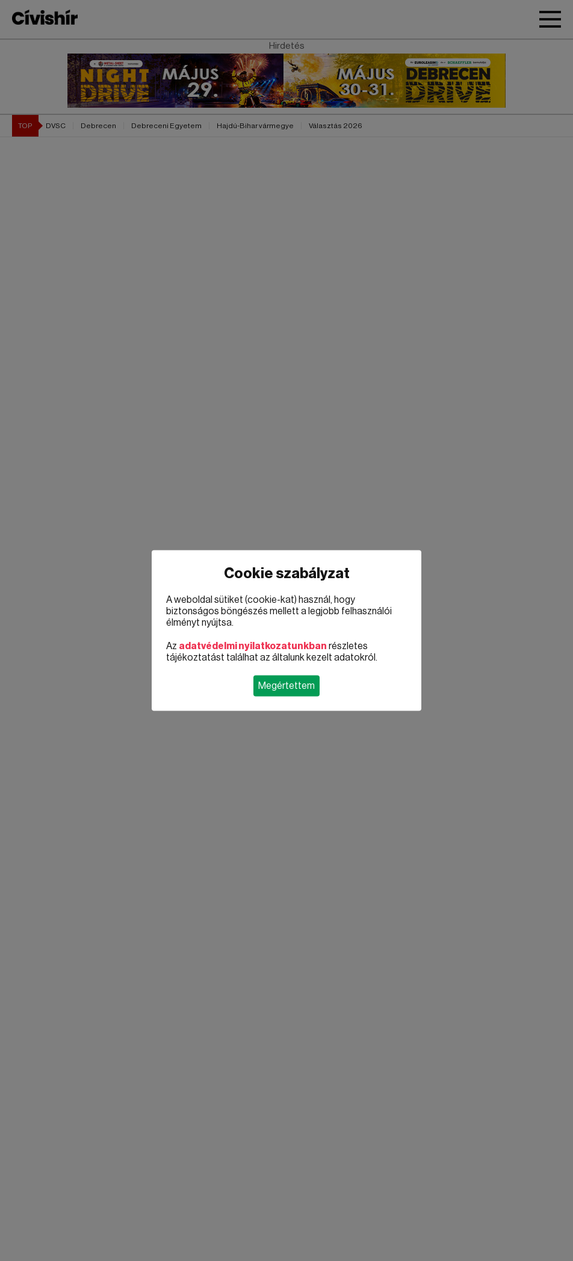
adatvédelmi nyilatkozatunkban (253, 646)
